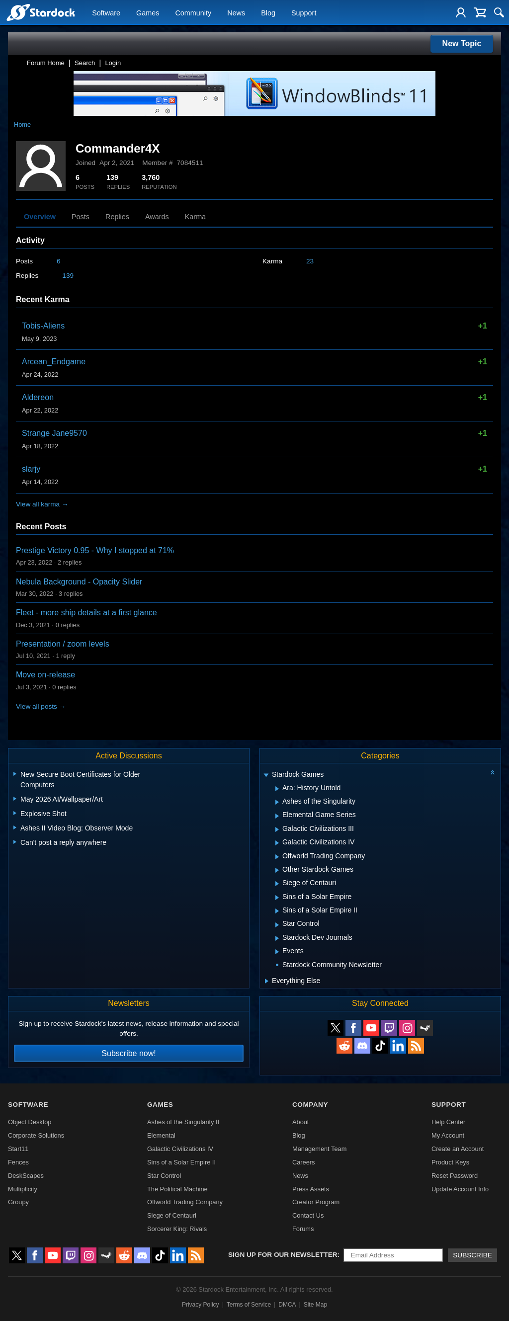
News (236, 13)
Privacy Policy (200, 1304)
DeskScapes (26, 1175)
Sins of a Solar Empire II (181, 1162)
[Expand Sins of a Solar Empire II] (277, 910)
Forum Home (46, 63)
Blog (268, 13)
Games (147, 13)
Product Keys (450, 1162)
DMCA (287, 1304)
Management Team (319, 1149)
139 (68, 275)
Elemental (161, 1135)
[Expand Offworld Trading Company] (277, 856)
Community (193, 13)
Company (310, 1104)
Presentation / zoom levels (62, 644)
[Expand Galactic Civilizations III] (277, 829)
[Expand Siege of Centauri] (277, 883)
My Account (447, 1135)
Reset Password (454, 1175)
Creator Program (315, 1202)
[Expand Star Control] (277, 924)
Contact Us (308, 1215)
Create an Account (457, 1149)
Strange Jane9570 (54, 433)
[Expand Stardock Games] (265, 775)
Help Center (448, 1122)
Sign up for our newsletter (283, 1254)
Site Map (315, 1304)
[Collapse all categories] (493, 772)
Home (22, 124)
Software (106, 13)
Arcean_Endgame (53, 361)
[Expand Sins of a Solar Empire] (277, 897)
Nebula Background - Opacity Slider (79, 582)
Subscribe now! (128, 1053)
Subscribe (472, 1255)
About (300, 1122)
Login (113, 63)
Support (303, 13)
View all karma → (42, 504)
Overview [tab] (40, 217)
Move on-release (45, 674)
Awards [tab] (157, 217)
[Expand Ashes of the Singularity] (277, 802)
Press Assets (310, 1189)
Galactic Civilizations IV (180, 1149)
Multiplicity (22, 1189)
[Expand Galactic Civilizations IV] (277, 842)
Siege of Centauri (171, 1215)
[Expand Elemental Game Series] (277, 816)
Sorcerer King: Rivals (177, 1229)
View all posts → (41, 706)
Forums (303, 1229)
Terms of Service (249, 1304)
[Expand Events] (277, 951)
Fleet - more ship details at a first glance (86, 612)
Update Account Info (460, 1189)
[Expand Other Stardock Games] (277, 870)
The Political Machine (177, 1189)
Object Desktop (30, 1122)
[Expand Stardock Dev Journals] (277, 938)
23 (310, 261)
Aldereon (38, 397)
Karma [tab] (195, 217)
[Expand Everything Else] (266, 981)
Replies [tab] (117, 217)
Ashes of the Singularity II (183, 1122)
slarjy (31, 469)
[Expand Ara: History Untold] (277, 788)
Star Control (164, 1175)
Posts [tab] (80, 217)
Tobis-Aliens (43, 326)
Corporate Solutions (36, 1135)
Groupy (18, 1202)
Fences (18, 1162)
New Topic (462, 43)
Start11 (18, 1149)
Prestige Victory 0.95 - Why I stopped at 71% (95, 550)
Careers (303, 1162)
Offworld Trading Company (185, 1202)
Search (85, 63)
